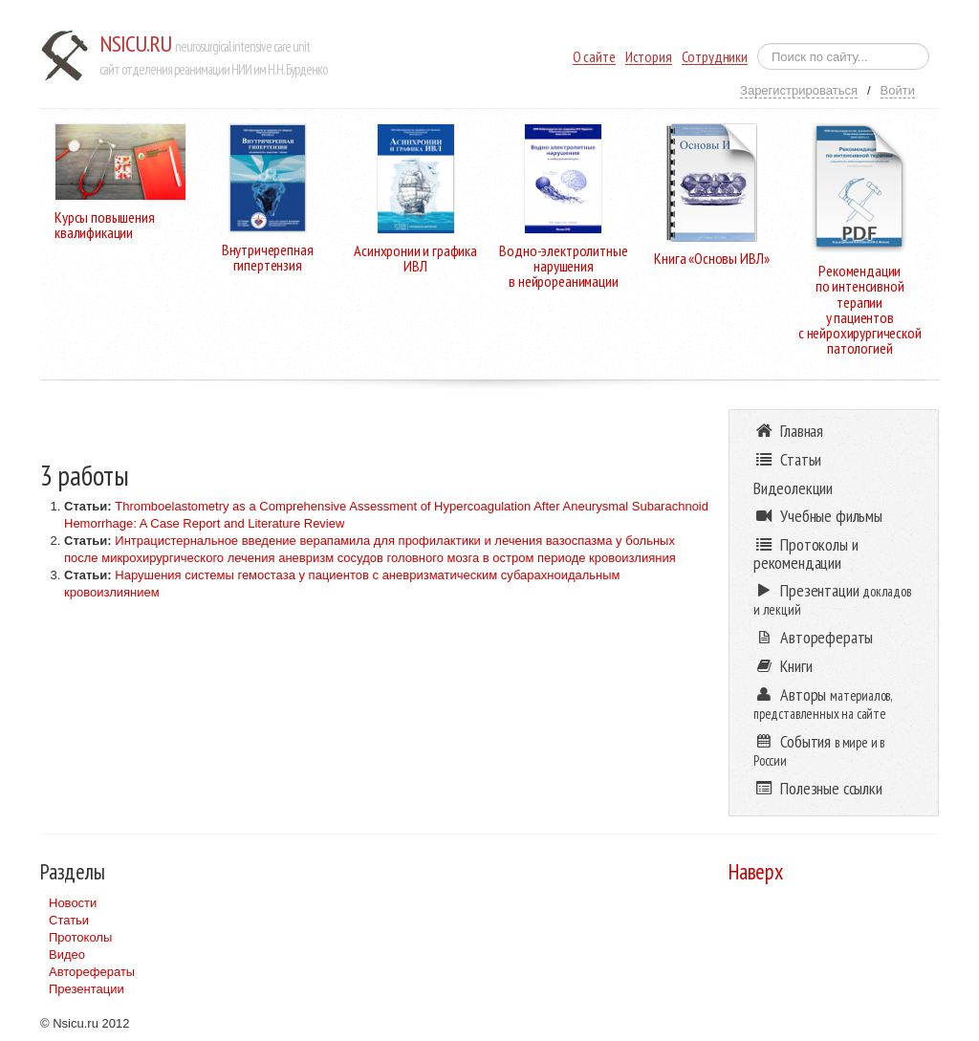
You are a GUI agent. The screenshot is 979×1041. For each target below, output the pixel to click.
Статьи (69, 920)
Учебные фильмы (817, 516)
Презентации (86, 989)
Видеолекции (793, 488)
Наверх (756, 871)
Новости (73, 903)
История (648, 57)
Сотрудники (715, 57)
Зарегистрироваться (799, 90)
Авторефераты (92, 972)
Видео (67, 954)
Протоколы (80, 937)
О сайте (594, 57)
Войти (898, 90)
